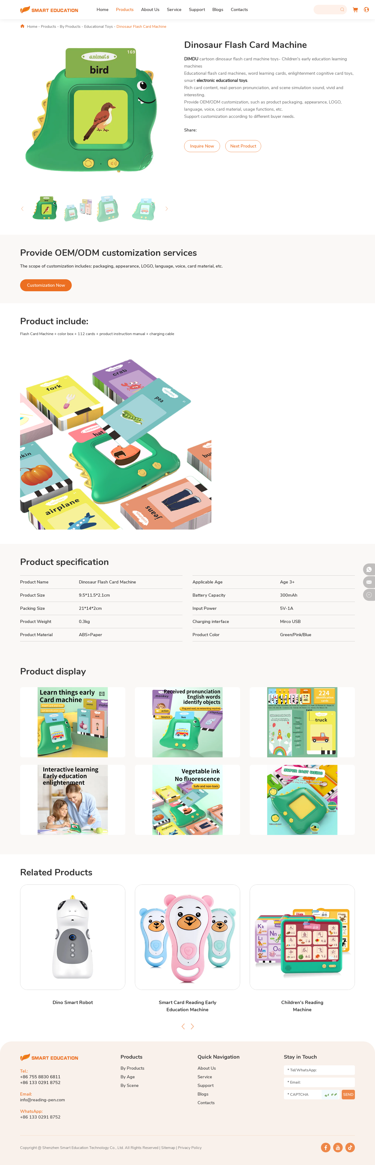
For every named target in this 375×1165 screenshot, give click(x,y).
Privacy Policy (190, 1147)
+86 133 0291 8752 (40, 1117)
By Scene (130, 1085)
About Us (150, 9)
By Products (70, 26)
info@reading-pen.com (42, 1100)
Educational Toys (98, 26)
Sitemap (168, 1147)
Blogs (217, 9)
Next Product (243, 146)
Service (174, 9)
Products (125, 9)
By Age (128, 1077)
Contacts (239, 9)
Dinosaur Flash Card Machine (141, 26)
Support (197, 9)
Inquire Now (202, 146)
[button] (22, 208)
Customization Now (46, 285)
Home (103, 9)
